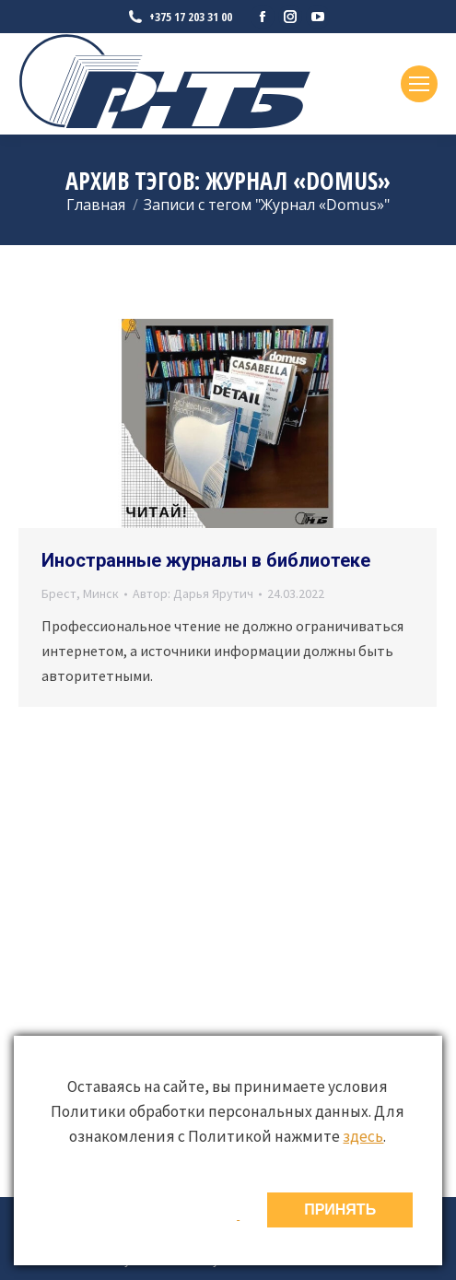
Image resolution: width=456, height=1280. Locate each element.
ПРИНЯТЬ (340, 1209)
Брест (58, 593)
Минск (101, 593)
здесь (363, 1136)
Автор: (193, 593)
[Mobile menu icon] (419, 83)
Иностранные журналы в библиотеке (205, 560)
